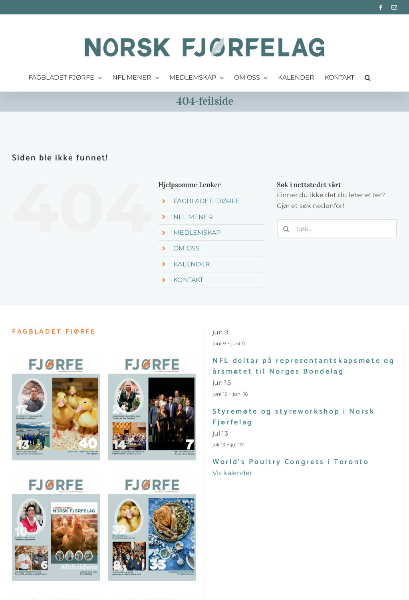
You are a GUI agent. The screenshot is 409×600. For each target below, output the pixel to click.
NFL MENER (193, 217)
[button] (368, 77)
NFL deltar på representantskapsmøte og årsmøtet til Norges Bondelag (303, 366)
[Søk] (286, 228)
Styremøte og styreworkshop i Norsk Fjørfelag (293, 417)
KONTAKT (188, 280)
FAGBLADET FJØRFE (206, 201)
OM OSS (186, 248)
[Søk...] (337, 228)
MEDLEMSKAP (196, 232)
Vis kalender (232, 473)
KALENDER (191, 264)
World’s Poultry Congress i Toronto (290, 462)
